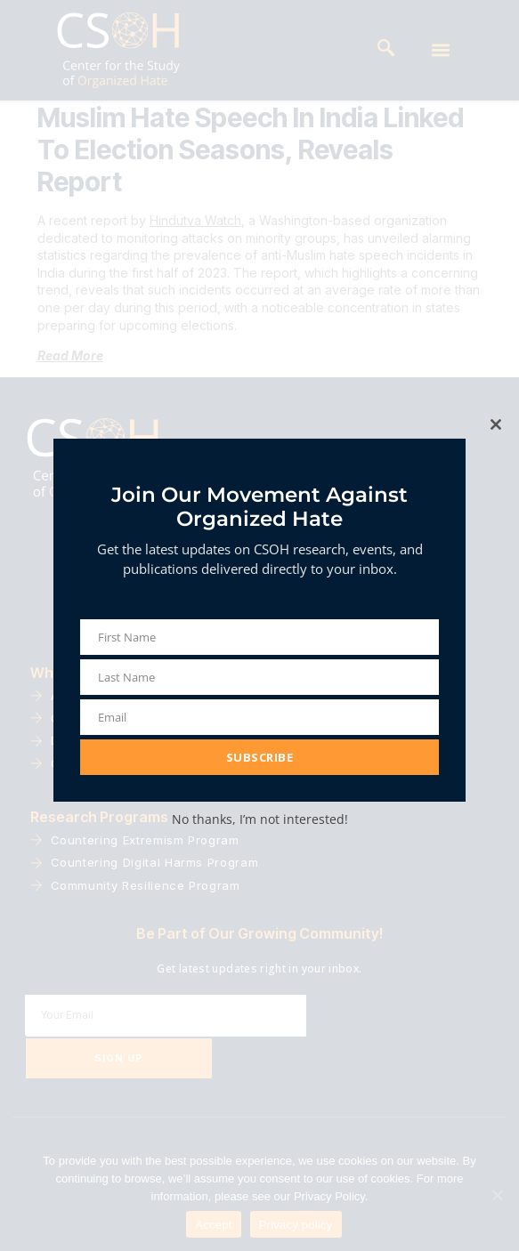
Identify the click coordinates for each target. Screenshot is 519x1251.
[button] (441, 50)
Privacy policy (296, 1224)
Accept (213, 1224)
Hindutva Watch (195, 258)
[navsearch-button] (386, 50)
